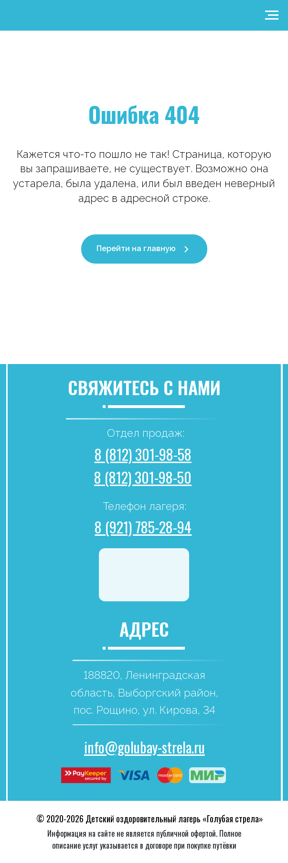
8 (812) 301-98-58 (143, 454)
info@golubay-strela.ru (144, 747)
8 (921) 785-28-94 (143, 527)
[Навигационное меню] (271, 15)
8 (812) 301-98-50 (143, 477)
